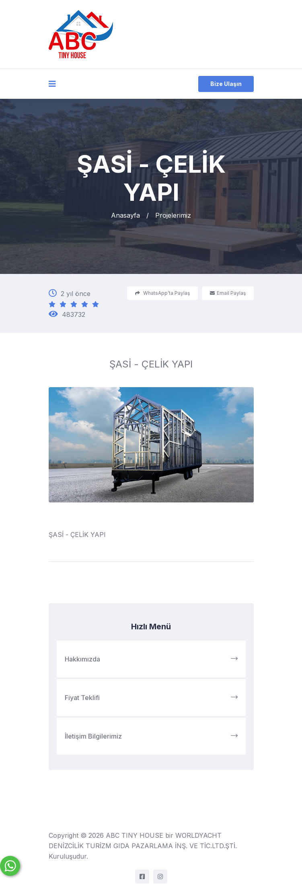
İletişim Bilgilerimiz (151, 736)
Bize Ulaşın (226, 83)
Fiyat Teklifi (151, 698)
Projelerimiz (173, 215)
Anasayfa (125, 215)
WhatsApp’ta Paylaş (162, 293)
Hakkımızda (151, 659)
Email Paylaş (228, 293)
